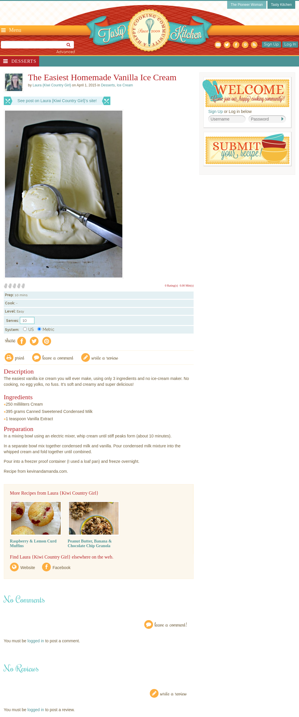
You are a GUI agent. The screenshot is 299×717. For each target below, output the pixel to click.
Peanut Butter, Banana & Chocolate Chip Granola (90, 543)
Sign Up (271, 44)
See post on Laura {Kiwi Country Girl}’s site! (57, 100)
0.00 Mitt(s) (187, 285)
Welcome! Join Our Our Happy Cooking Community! (245, 93)
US (28, 329)
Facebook (61, 567)
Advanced (65, 52)
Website (27, 567)
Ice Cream (125, 85)
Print (20, 357)
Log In (290, 44)
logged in (35, 641)
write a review (105, 357)
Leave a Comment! (171, 624)
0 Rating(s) (171, 285)
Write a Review (173, 693)
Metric (45, 329)
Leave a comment (58, 357)
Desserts (23, 61)
